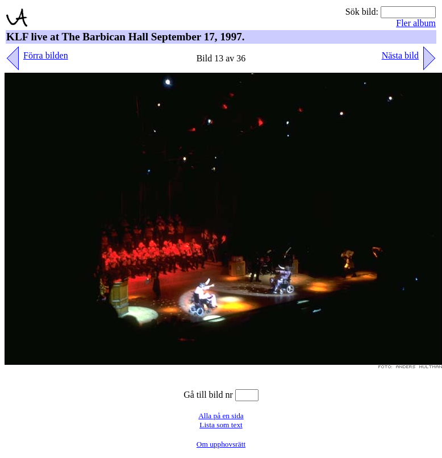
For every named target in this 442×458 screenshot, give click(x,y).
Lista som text (221, 424)
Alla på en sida (221, 415)
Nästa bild (400, 55)
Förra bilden (45, 55)
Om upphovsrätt (221, 444)
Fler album (416, 23)
